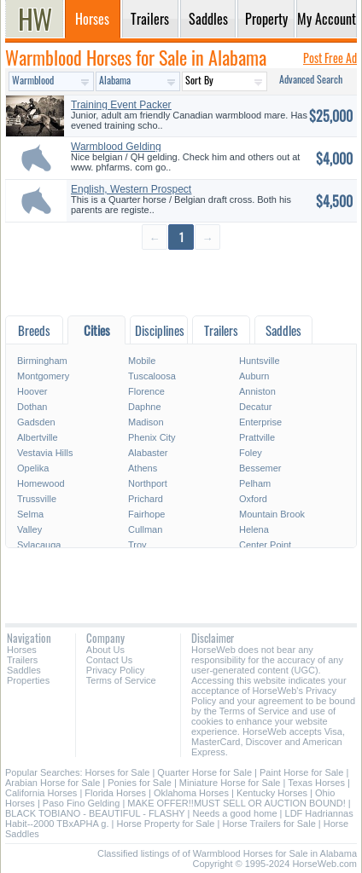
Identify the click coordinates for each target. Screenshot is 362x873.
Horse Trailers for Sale (268, 823)
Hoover (32, 391)
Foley (250, 453)
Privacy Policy (115, 670)
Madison (146, 422)
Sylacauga (39, 545)
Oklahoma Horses (191, 793)
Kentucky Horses (271, 793)
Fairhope (146, 514)
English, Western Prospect (131, 189)
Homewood (41, 483)
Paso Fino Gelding (81, 803)
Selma (30, 514)
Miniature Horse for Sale (230, 783)
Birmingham (42, 361)
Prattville (257, 437)
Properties (28, 680)
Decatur (255, 407)
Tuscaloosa (152, 376)
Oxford (253, 499)
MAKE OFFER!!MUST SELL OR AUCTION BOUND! (236, 803)
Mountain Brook (272, 514)
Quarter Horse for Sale (204, 772)
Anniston (257, 391)
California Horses (41, 793)
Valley (29, 529)
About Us (105, 650)
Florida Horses (115, 793)
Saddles (24, 670)
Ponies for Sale (140, 783)
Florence (146, 391)
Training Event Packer (121, 105)
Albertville (37, 437)
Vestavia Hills (45, 453)
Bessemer (260, 468)
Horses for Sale (117, 772)
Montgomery (43, 376)
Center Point (265, 545)
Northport (147, 483)
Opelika (33, 468)
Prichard (145, 499)
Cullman (145, 529)
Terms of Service (121, 680)
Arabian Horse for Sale (52, 783)
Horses (22, 650)
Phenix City (152, 437)
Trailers (22, 660)
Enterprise (260, 422)
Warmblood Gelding (116, 147)
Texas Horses (316, 783)
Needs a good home (234, 813)
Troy (137, 545)
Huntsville (259, 361)
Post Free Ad (330, 57)
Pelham (255, 483)
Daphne (144, 407)
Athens (142, 468)
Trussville (36, 499)
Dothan (32, 407)
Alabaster (147, 453)
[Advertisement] (181, 281)
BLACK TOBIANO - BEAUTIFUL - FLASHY (94, 813)
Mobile (141, 361)
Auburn (254, 376)
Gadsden (36, 422)
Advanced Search (310, 79)
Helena (254, 529)
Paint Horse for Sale (301, 772)
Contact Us (109, 660)
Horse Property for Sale (165, 823)
